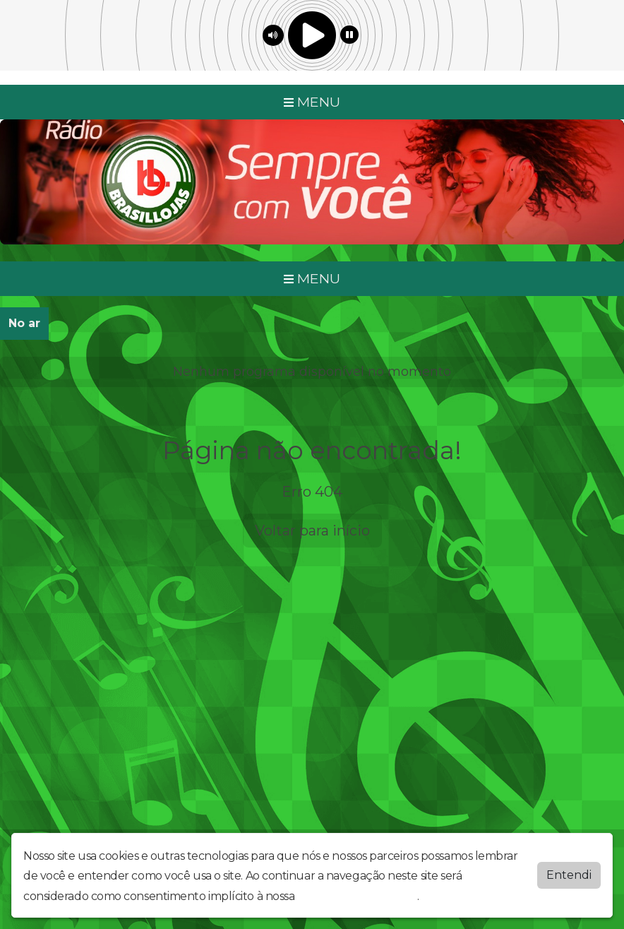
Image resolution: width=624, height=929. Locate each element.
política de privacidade (357, 896)
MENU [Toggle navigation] (312, 101)
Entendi (569, 875)
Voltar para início (312, 530)
